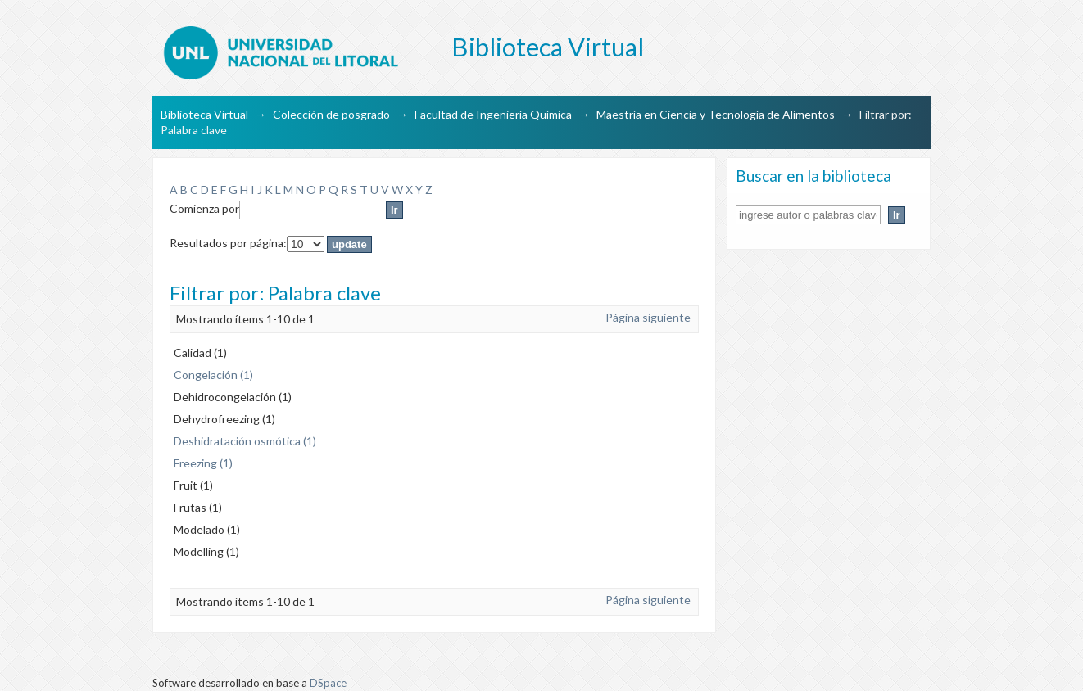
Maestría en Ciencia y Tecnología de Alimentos (715, 114)
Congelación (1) (213, 375)
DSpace (328, 682)
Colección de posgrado (331, 114)
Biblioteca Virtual (204, 114)
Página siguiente (648, 317)
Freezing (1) (203, 463)
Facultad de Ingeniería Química (493, 114)
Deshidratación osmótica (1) (245, 441)
